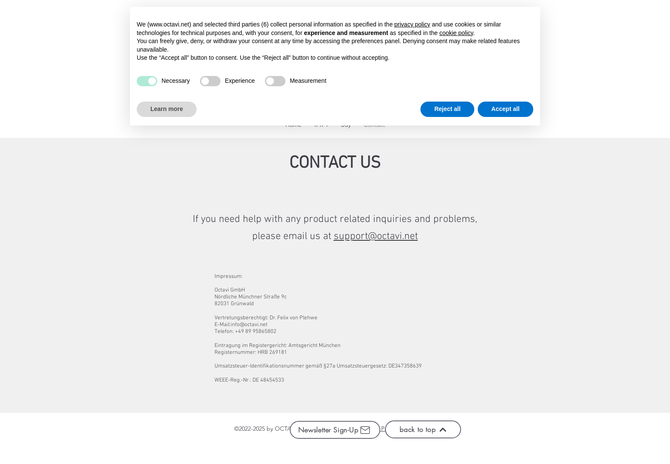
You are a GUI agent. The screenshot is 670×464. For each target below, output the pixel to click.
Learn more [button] (166, 108)
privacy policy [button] (412, 24)
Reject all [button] (447, 108)
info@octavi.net (249, 324)
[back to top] (423, 429)
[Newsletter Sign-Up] (335, 430)
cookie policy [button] (456, 32)
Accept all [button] (505, 108)
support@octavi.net (376, 236)
